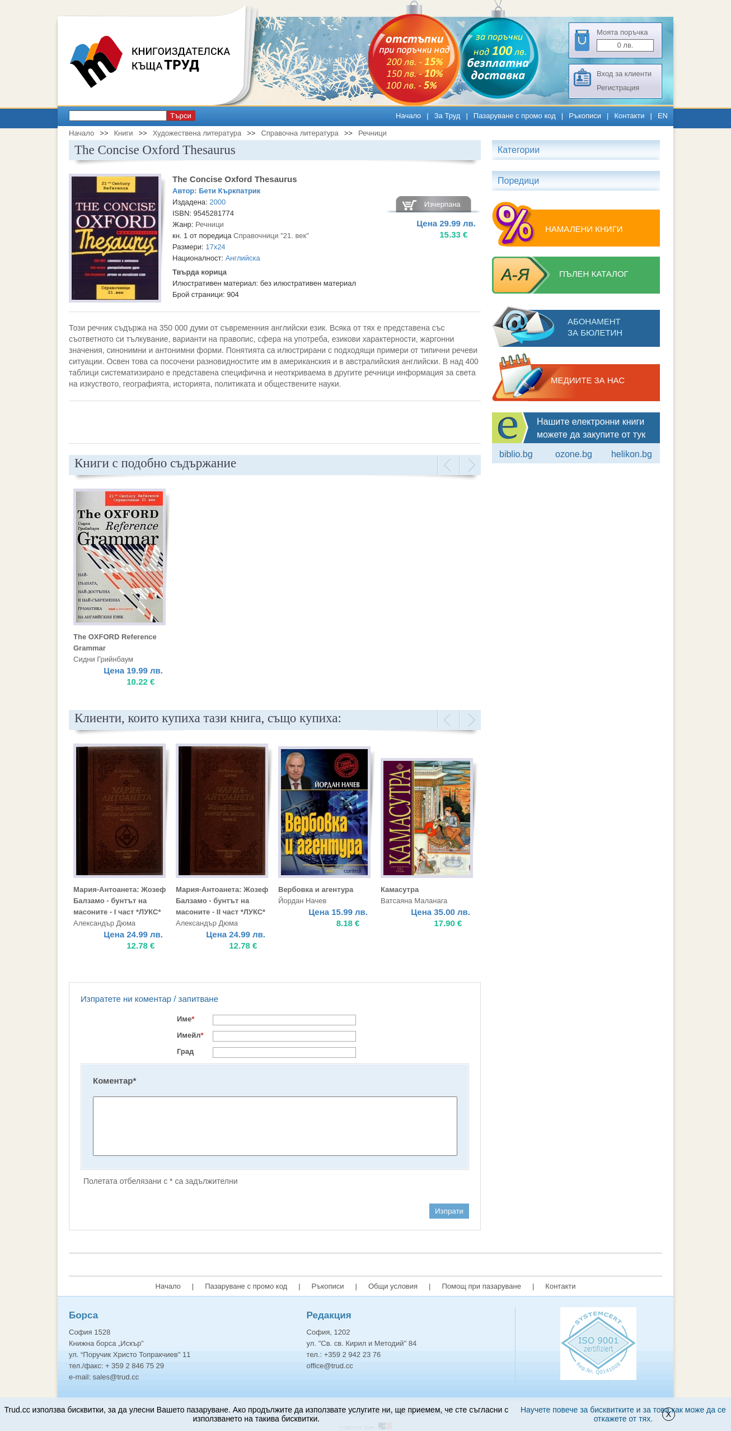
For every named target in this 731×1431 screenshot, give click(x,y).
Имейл (190, 1035)
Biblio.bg (516, 454)
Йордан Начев (302, 900)
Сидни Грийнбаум (103, 659)
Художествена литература (197, 133)
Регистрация (618, 87)
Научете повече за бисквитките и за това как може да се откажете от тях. (623, 1414)
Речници (372, 133)
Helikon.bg (631, 454)
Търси (180, 115)
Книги (123, 133)
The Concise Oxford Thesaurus (234, 179)
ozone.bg (573, 454)
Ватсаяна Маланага (414, 900)
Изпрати (449, 1211)
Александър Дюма (104, 923)
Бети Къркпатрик (229, 191)
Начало (408, 115)
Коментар (114, 1080)
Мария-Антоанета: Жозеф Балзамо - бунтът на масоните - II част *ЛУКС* (222, 900)
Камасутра (400, 889)
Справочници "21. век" (271, 235)
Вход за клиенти (624, 73)
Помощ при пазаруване (481, 1286)
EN (663, 115)
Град (185, 1051)
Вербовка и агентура (315, 889)
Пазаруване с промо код (515, 115)
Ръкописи (585, 115)
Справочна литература (299, 133)
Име (185, 1019)
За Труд (447, 115)
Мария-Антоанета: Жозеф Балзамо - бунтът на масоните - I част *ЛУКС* (119, 900)
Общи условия (393, 1286)
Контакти (629, 115)
